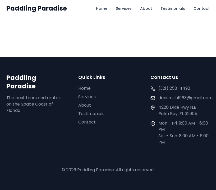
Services (124, 8)
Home (101, 8)
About (146, 8)
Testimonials (172, 8)
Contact (202, 8)
